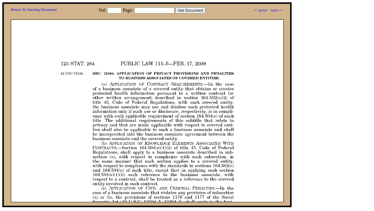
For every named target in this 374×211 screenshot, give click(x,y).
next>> (277, 10)
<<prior (260, 10)
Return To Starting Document (34, 9)
